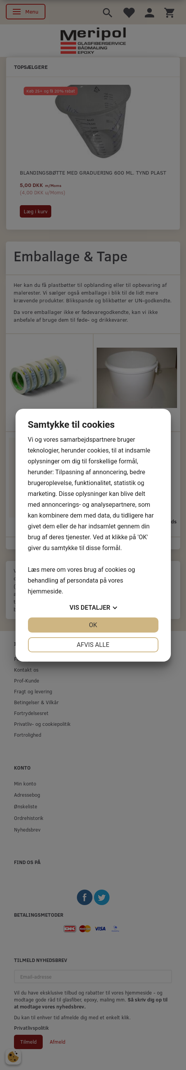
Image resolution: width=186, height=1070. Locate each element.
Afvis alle (92, 644)
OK (93, 625)
